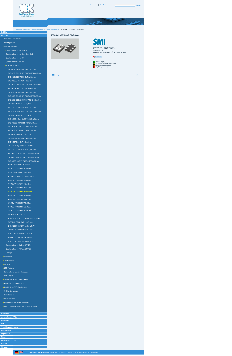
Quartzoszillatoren (10, 46)
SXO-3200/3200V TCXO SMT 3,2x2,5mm (21, 107)
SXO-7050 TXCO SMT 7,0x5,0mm (19, 142)
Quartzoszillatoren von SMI (14, 58)
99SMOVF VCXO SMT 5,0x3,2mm (19, 184)
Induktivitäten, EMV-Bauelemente (15, 287)
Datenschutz (6, 330)
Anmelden (93, 5)
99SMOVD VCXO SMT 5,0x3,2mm (19, 180)
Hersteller (5, 320)
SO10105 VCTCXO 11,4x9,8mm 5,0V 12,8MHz (23, 218)
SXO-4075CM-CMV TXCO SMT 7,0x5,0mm (22, 127)
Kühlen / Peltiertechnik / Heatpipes (15, 272)
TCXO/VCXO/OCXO (52, 29)
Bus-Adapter (8, 276)
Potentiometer (8, 295)
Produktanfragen (106, 5)
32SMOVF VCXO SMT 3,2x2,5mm (19, 172)
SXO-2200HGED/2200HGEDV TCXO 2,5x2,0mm (24, 100)
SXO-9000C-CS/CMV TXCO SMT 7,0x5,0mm (23, 153)
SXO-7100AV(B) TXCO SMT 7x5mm (20, 146)
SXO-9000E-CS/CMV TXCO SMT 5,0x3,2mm (23, 161)
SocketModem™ (9, 298)
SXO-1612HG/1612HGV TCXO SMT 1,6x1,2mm (24, 73)
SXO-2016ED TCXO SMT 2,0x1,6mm (20, 81)
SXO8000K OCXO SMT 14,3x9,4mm (20, 222)
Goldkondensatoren (10, 291)
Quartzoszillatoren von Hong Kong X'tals (19, 54)
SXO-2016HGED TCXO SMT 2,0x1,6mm (21, 88)
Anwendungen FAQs (9, 317)
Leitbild (4, 32)
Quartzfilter (7, 257)
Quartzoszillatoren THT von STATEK (18, 249)
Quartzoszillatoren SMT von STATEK (18, 245)
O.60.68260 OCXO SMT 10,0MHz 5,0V (20, 226)
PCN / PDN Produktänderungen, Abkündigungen (20, 306)
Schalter (6, 264)
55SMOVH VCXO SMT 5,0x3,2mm (19, 195)
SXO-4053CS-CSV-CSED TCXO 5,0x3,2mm (22, 123)
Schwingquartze (9, 43)
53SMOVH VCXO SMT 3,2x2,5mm (19, 199)
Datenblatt (98, 56)
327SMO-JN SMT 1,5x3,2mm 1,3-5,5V (20, 176)
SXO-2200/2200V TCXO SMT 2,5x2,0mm (21, 92)
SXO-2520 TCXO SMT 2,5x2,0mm (19, 104)
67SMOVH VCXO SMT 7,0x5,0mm (19, 203)
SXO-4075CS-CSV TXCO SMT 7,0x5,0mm (22, 130)
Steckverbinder (8, 260)
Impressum (5, 334)
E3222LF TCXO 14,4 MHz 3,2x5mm (19, 230)
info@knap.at (95, 352)
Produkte (4, 35)
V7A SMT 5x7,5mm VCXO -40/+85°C (20, 237)
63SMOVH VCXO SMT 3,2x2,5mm (19, 211)
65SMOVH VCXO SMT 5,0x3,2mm (19, 207)
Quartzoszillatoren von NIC (14, 62)
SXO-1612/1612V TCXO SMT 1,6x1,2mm (21, 69)
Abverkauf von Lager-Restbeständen (16, 302)
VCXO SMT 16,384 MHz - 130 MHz (19, 234)
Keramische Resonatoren (12, 39)
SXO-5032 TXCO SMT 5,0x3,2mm (19, 134)
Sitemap (4, 347)
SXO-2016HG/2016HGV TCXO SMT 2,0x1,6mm (24, 85)
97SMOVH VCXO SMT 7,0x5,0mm (19, 188)
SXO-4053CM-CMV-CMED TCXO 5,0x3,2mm (23, 119)
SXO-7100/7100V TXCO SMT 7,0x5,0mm (21, 149)
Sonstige (8, 253)
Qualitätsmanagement (9, 327)
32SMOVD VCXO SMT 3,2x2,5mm (19, 169)
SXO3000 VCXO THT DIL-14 (17, 214)
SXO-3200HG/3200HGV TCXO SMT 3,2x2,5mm (24, 111)
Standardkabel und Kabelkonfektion (15, 279)
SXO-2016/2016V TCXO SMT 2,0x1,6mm (21, 77)
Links (3, 337)
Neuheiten (5, 314)
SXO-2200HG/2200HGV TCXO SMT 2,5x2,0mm (24, 96)
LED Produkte (8, 268)
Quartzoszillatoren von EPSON (16, 50)
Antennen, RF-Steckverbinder (13, 283)
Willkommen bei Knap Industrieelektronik (26, 10)
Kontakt (4, 343)
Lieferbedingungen (8, 340)
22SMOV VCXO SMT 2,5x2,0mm (18, 165)
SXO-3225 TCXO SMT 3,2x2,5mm (19, 115)
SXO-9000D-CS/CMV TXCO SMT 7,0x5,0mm (23, 157)
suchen (138, 5)
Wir (2, 323)
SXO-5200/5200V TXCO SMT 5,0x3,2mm (21, 138)
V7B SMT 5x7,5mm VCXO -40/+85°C (20, 241)
